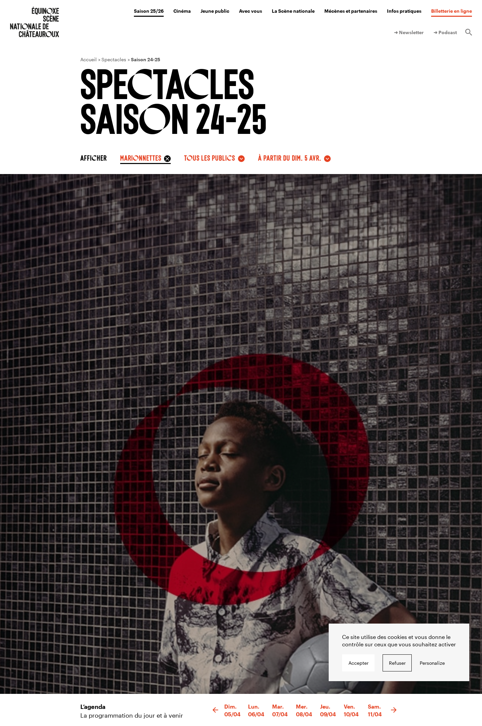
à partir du (289, 158)
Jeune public (214, 11)
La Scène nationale (293, 11)
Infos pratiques (404, 11)
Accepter (358, 663)
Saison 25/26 (149, 11)
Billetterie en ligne (451, 11)
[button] (215, 710)
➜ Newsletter (409, 32)
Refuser (397, 663)
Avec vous (250, 11)
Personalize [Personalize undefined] (432, 663)
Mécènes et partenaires (350, 11)
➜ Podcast (445, 32)
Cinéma (182, 11)
